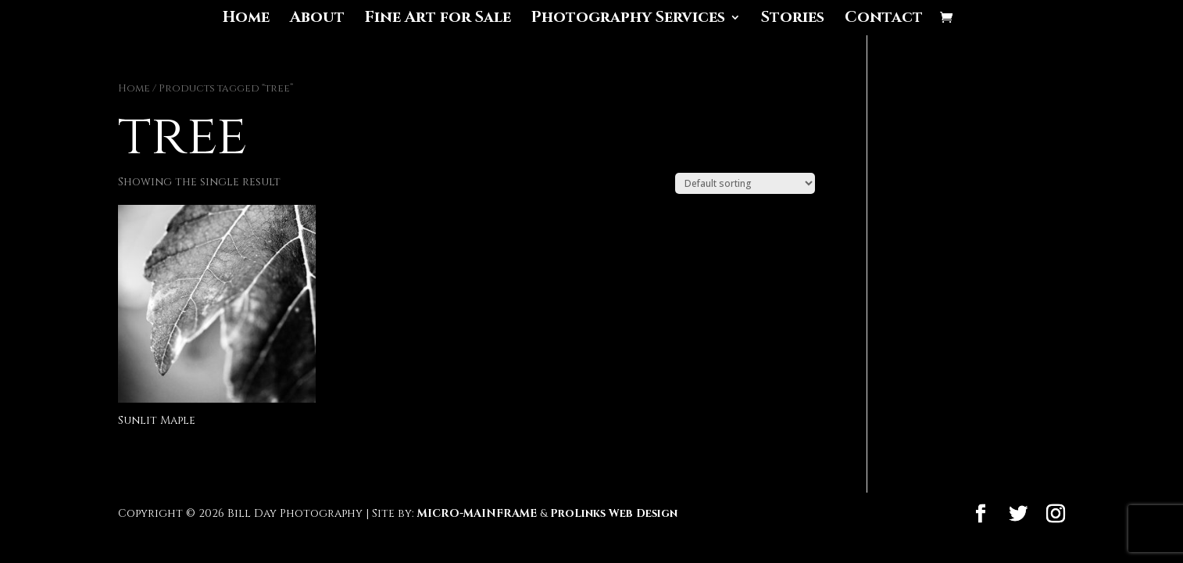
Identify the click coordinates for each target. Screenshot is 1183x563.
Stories (792, 19)
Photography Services (628, 19)
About (317, 19)
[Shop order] (745, 183)
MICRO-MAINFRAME (477, 513)
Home (246, 19)
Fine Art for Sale (438, 19)
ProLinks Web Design (613, 513)
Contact (884, 19)
